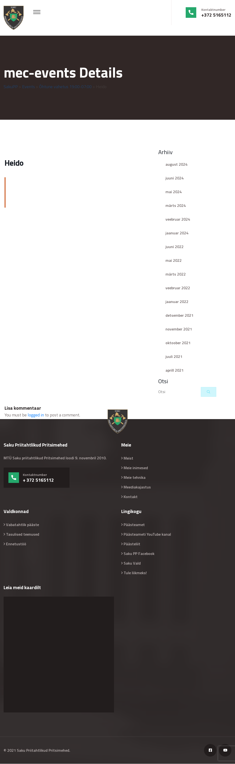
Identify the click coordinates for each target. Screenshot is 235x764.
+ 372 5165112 (38, 480)
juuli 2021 (173, 357)
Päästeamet (134, 525)
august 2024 (176, 164)
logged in (36, 415)
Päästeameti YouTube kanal (147, 534)
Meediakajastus (137, 487)
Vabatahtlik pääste (22, 525)
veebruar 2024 (177, 219)
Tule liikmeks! (135, 573)
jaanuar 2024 (176, 233)
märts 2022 (175, 274)
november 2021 (178, 329)
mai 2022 (173, 260)
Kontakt (131, 497)
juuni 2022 (174, 247)
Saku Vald (132, 563)
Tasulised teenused (22, 534)
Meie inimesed (136, 468)
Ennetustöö (16, 544)
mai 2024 (173, 192)
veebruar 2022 (177, 288)
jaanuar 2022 (176, 302)
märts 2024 (175, 206)
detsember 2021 (179, 315)
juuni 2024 (174, 178)
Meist (128, 458)
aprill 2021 (174, 370)
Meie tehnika (135, 478)
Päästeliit (132, 544)
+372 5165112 (216, 15)
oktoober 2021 (178, 343)
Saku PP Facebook (139, 554)
